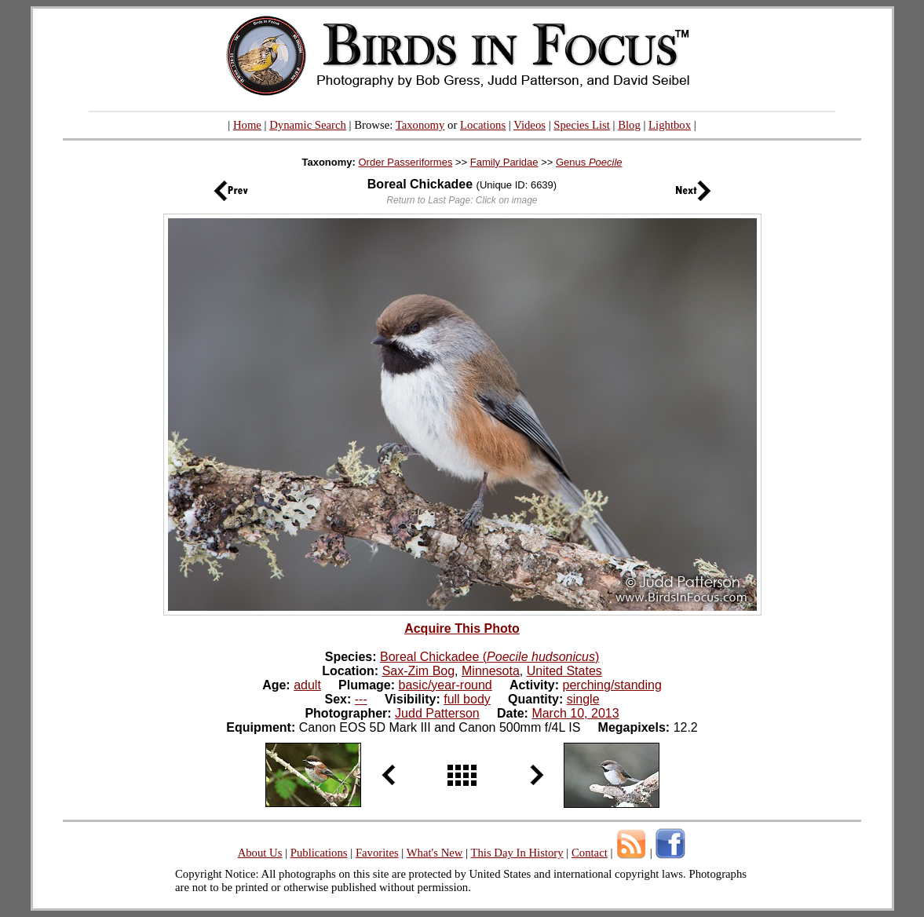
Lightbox (669, 125)
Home (247, 125)
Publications (319, 852)
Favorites (377, 852)
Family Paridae (504, 162)
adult (307, 685)
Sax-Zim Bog (418, 671)
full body (467, 699)
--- (361, 699)
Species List (581, 125)
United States (564, 671)
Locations (483, 125)
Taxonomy (420, 125)
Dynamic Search (307, 125)
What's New (435, 852)
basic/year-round (445, 685)
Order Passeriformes (405, 162)
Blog (629, 125)
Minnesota (491, 671)
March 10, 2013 (575, 713)
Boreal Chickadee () (489, 656)
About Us (260, 852)
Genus (589, 162)
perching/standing (612, 685)
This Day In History (516, 852)
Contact (590, 852)
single (583, 699)
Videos (529, 125)
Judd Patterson (437, 713)
